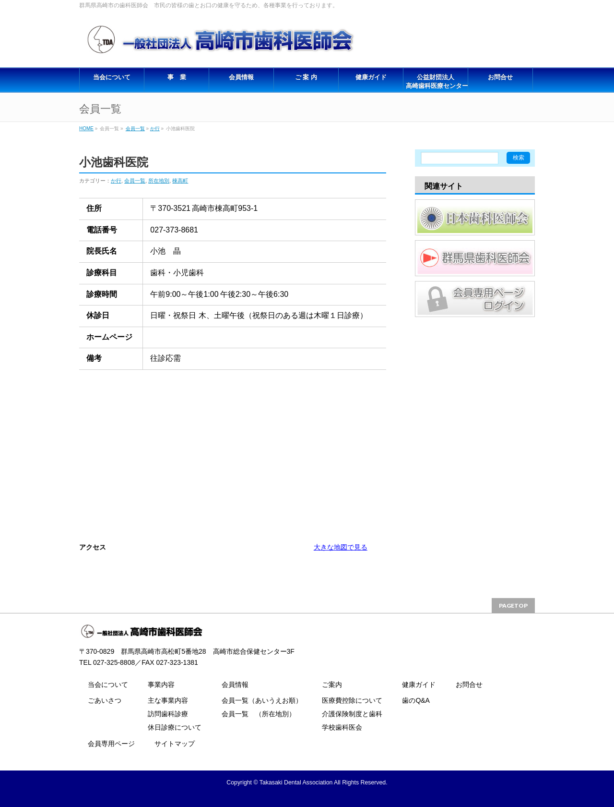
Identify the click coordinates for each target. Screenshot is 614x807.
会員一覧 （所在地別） (258, 714)
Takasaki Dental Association (296, 782)
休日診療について (174, 727)
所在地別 (158, 180)
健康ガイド (419, 684)
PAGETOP (513, 605)
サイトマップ (174, 743)
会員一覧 (135, 128)
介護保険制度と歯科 (352, 714)
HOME (86, 128)
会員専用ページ (111, 743)
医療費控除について (352, 700)
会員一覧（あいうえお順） (262, 700)
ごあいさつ (104, 700)
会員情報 (235, 684)
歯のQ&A (416, 700)
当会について (108, 684)
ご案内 (332, 684)
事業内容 (161, 684)
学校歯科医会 (342, 727)
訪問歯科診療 (168, 714)
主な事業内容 (168, 700)
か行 (155, 128)
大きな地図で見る (340, 547)
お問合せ (469, 684)
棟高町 (180, 180)
